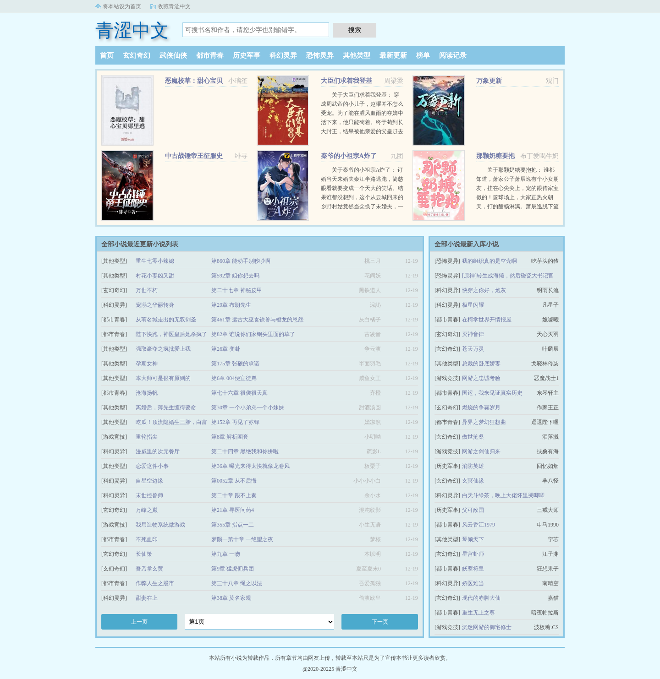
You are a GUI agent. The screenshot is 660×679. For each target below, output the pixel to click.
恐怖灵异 (320, 55)
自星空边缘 (149, 481)
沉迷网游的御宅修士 (487, 627)
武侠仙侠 (173, 55)
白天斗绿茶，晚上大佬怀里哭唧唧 (503, 495)
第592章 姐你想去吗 (235, 275)
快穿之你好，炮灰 (484, 290)
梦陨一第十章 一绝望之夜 (242, 539)
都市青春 (210, 55)
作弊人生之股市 (155, 583)
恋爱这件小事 (152, 466)
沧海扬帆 (147, 393)
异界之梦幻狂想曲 (484, 422)
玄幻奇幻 (136, 55)
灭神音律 (473, 334)
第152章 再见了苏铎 (235, 422)
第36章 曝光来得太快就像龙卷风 (250, 466)
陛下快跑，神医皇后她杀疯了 (171, 334)
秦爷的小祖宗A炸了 (349, 155)
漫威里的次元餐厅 (158, 451)
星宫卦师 (473, 554)
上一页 (139, 622)
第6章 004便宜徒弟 (234, 378)
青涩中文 (132, 30)
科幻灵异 (283, 55)
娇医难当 (473, 583)
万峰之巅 (147, 510)
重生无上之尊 (478, 612)
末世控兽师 (149, 495)
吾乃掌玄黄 (149, 568)
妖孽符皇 (473, 568)
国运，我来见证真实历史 (492, 393)
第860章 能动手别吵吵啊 (240, 261)
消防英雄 (473, 466)
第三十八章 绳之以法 (236, 583)
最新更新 (393, 55)
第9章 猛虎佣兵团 (232, 568)
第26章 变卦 (225, 349)
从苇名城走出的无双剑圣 (166, 319)
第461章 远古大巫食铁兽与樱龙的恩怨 (257, 319)
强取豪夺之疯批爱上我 (163, 349)
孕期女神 (147, 363)
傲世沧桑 (473, 437)
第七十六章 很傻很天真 (239, 393)
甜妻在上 (147, 598)
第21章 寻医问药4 (232, 510)
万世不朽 (147, 290)
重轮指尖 (147, 437)
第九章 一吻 (225, 554)
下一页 (380, 622)
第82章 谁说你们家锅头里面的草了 (253, 334)
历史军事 (246, 55)
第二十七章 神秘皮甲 (236, 290)
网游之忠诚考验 (481, 378)
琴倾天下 (473, 539)
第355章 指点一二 (232, 524)
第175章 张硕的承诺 (235, 363)
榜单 (423, 55)
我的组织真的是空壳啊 (489, 261)
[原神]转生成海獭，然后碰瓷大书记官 (508, 275)
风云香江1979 (478, 524)
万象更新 (489, 80)
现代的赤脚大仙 (481, 598)
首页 (107, 55)
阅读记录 (453, 55)
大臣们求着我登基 (346, 80)
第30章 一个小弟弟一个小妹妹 (247, 407)
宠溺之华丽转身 (155, 305)
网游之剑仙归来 (481, 451)
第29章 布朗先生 (231, 305)
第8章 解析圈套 (229, 437)
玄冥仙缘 (473, 481)
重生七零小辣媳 (155, 261)
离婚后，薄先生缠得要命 (166, 407)
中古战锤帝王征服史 (194, 155)
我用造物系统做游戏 (160, 524)
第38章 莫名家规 (231, 598)
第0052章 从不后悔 (234, 481)
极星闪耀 (473, 305)
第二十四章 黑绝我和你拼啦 (245, 451)
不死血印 (147, 539)
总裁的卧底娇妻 (481, 363)
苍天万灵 (473, 349)
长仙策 (144, 554)
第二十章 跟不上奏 (234, 495)
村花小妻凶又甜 (155, 275)
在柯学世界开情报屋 (487, 319)
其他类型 (356, 55)
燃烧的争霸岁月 (481, 407)
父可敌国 (473, 510)
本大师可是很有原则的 (163, 378)
